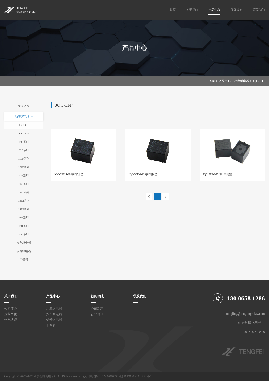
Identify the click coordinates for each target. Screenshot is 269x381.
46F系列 (24, 183)
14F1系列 (23, 192)
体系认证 (10, 319)
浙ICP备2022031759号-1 (136, 376)
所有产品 (24, 106)
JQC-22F (24, 133)
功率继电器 (241, 81)
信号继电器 (23, 251)
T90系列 (24, 141)
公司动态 (97, 308)
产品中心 (214, 9)
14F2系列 (23, 200)
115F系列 (23, 158)
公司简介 (10, 308)
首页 (173, 9)
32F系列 (24, 150)
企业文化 (10, 314)
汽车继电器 (23, 242)
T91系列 (24, 226)
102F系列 (23, 167)
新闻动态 (237, 9)
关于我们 (192, 9)
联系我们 (259, 9)
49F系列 (24, 217)
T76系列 (24, 175)
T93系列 (24, 234)
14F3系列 (23, 209)
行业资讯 (97, 314)
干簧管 (23, 259)
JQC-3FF (258, 81)
